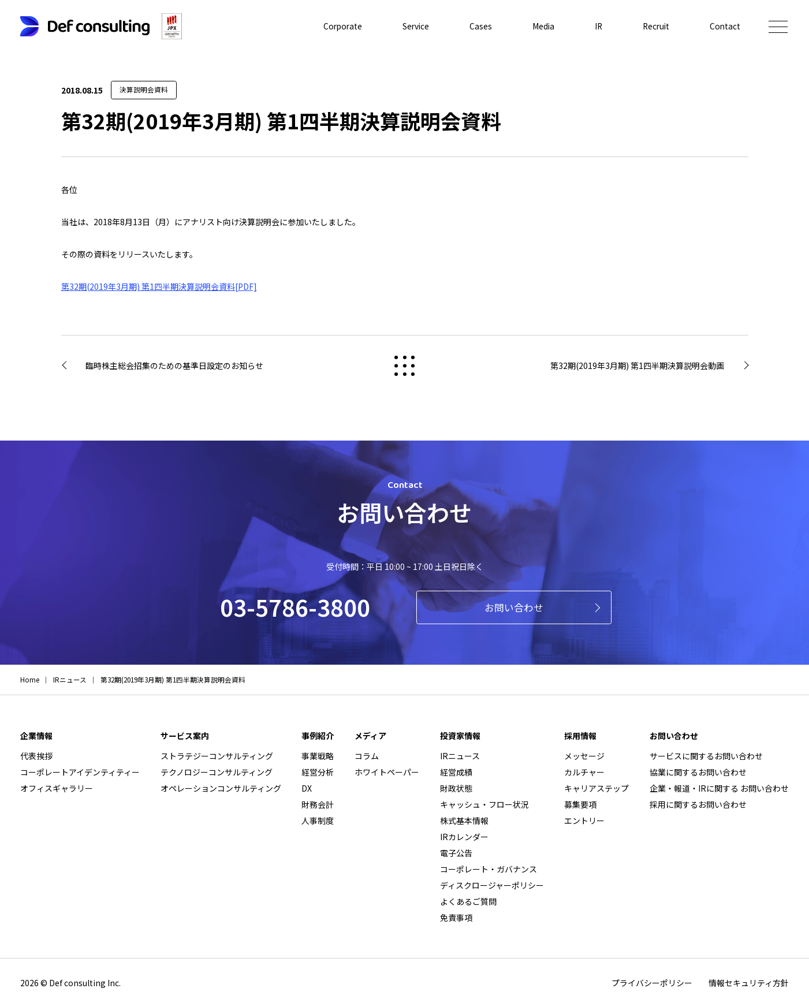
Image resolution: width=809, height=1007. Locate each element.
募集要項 (580, 804)
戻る (404, 366)
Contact (724, 26)
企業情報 (36, 735)
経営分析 (317, 772)
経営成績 (456, 772)
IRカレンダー (464, 836)
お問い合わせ (513, 607)
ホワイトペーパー (387, 772)
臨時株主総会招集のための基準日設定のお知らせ (174, 365)
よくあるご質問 (468, 901)
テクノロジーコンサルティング (217, 772)
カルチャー (584, 772)
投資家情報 (460, 735)
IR (596, 26)
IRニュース (460, 756)
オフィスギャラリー (56, 788)
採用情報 (580, 735)
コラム (367, 756)
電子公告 (456, 853)
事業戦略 (317, 756)
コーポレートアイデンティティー (80, 772)
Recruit (654, 26)
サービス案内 (185, 735)
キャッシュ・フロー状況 (484, 804)
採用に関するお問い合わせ (698, 804)
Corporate (337, 26)
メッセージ (584, 756)
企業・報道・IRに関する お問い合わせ (719, 788)
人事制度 (317, 820)
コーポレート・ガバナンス (488, 869)
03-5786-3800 (295, 607)
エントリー (584, 820)
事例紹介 (317, 735)
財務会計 (317, 804)
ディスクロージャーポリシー (492, 885)
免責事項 (456, 917)
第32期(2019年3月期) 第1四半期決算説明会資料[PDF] (159, 286)
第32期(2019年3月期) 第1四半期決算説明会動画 (637, 365)
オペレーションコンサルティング (221, 788)
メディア (370, 735)
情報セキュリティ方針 (749, 983)
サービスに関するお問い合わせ (706, 756)
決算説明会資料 (144, 89)
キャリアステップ (596, 788)
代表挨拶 (36, 756)
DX (306, 788)
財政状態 (456, 788)
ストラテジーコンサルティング (217, 756)
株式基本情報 (464, 820)
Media (540, 26)
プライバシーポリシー (652, 983)
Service (412, 26)
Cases (477, 26)
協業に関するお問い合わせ (698, 772)
